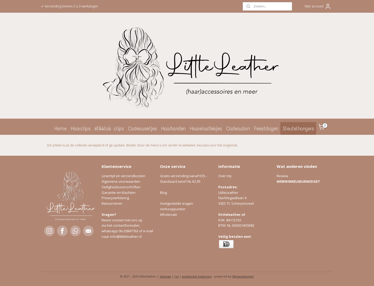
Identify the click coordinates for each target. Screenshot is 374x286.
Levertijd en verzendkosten (123, 175)
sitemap (165, 276)
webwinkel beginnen (197, 276)
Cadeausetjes (142, 128)
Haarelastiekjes (206, 128)
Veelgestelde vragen (176, 203)
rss (177, 276)
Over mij (224, 175)
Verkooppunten (172, 209)
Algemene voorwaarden (121, 181)
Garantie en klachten (119, 192)
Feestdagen (266, 128)
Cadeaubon (238, 128)
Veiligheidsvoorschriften (121, 187)
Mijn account (318, 6)
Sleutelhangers (298, 128)
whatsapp (110, 231)
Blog (163, 192)
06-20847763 (128, 231)
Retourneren (112, 203)
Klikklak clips (109, 128)
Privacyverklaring (115, 197)
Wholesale (168, 214)
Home (60, 128)
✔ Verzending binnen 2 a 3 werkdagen (69, 6)
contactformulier (126, 225)
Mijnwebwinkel (243, 276)
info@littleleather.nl (126, 236)
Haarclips (80, 128)
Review (282, 175)
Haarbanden (173, 128)
